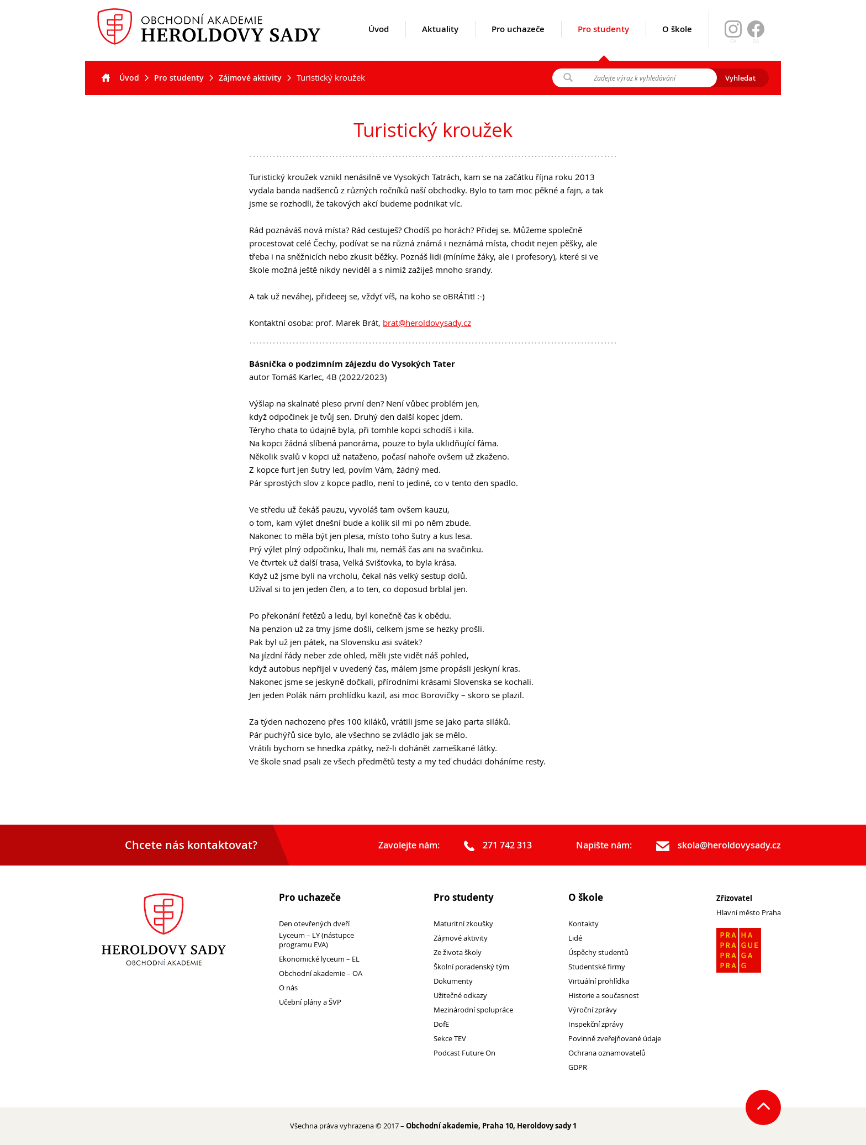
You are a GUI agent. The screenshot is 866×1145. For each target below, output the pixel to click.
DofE (441, 1024)
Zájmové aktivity (250, 77)
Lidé (575, 938)
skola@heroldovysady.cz (718, 846)
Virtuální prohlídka (598, 981)
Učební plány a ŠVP (310, 1002)
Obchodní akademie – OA (320, 973)
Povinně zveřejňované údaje (614, 1038)
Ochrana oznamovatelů (607, 1053)
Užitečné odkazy (460, 995)
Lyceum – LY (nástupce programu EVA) (316, 940)
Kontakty (583, 923)
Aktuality (440, 42)
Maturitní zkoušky (463, 923)
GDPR (577, 1067)
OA (756, 41)
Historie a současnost (603, 995)
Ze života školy (458, 952)
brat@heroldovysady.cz (427, 322)
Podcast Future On (464, 1053)
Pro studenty (603, 42)
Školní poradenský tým (471, 967)
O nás (288, 988)
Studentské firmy (596, 967)
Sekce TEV (450, 1038)
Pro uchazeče (518, 42)
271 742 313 (498, 846)
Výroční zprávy (592, 1010)
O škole (677, 42)
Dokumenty (453, 981)
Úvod (378, 42)
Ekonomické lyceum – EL (319, 959)
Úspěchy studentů (598, 952)
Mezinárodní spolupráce (473, 1010)
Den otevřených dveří (314, 923)
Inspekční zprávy (596, 1024)
